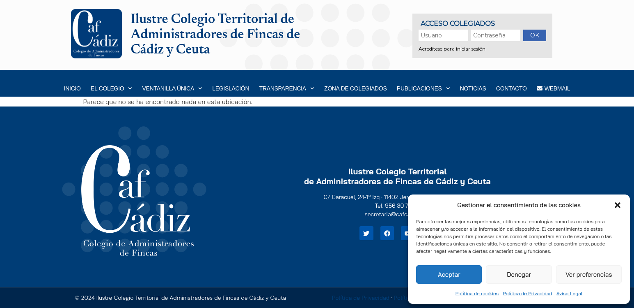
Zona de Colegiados (355, 88)
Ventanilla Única (172, 88)
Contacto (511, 88)
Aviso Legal (569, 293)
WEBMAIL (553, 88)
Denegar (519, 274)
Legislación (230, 88)
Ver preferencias (588, 274)
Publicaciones (423, 88)
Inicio (72, 88)
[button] (617, 205)
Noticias (473, 88)
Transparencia (286, 88)
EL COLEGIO (111, 88)
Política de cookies (477, 293)
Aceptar (449, 274)
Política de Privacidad (527, 293)
